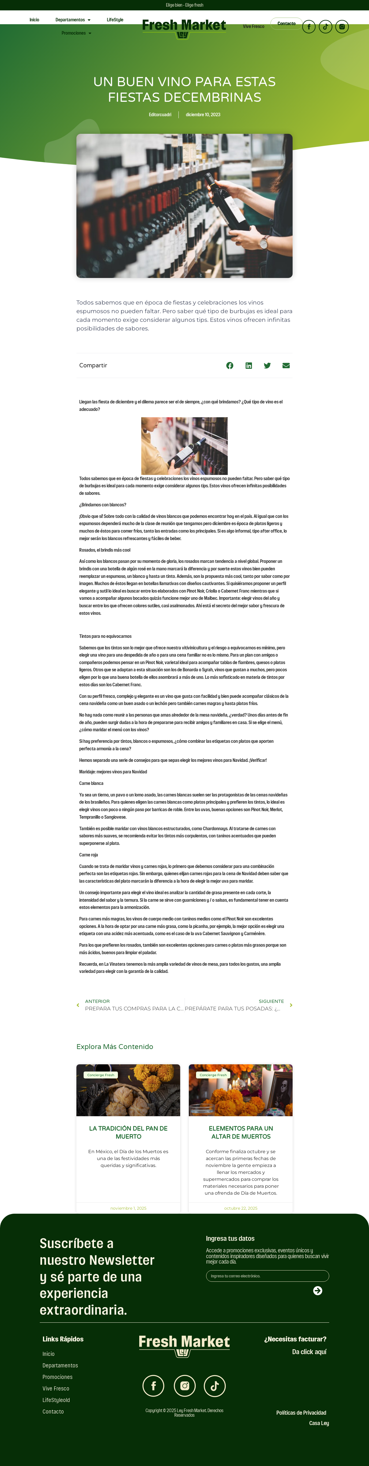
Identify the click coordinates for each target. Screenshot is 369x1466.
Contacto (53, 1411)
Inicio (34, 19)
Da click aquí (309, 1351)
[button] (229, 365)
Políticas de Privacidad (301, 1412)
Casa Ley (319, 1423)
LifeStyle (115, 19)
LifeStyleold (56, 1400)
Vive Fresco (253, 26)
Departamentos (73, 20)
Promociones (76, 33)
